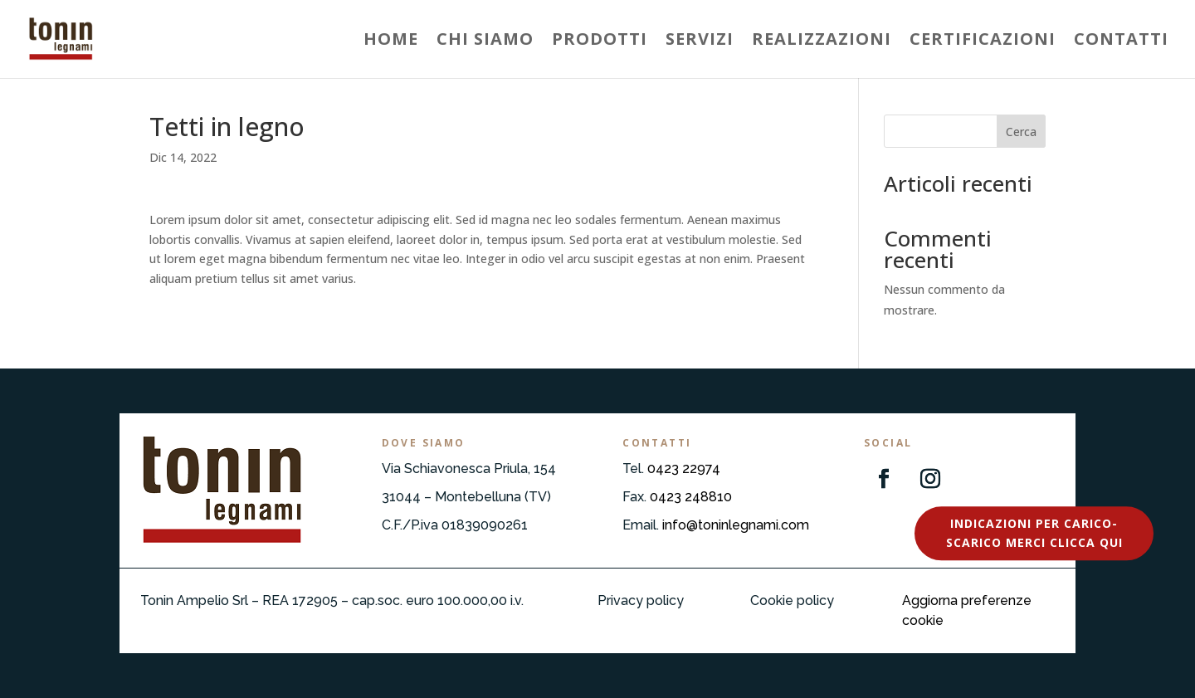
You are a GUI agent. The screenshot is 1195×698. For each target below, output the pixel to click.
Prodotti (599, 41)
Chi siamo (485, 41)
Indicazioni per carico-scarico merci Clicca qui (1034, 533)
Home (390, 41)
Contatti (1121, 41)
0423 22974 (683, 468)
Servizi (700, 41)
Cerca (1021, 131)
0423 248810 (691, 497)
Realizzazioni (821, 41)
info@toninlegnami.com (735, 525)
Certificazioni (983, 41)
